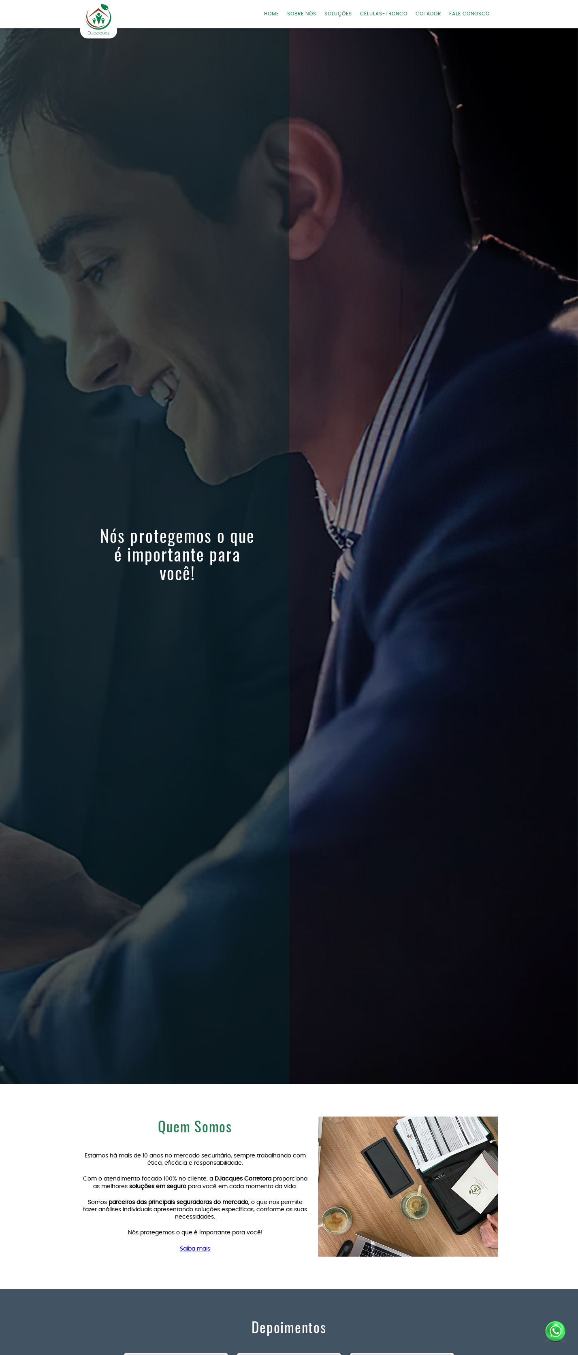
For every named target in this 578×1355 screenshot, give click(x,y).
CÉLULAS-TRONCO (383, 13)
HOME (271, 13)
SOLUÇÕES (338, 13)
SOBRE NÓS (301, 13)
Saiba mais (195, 1249)
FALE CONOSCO (469, 13)
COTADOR (428, 13)
